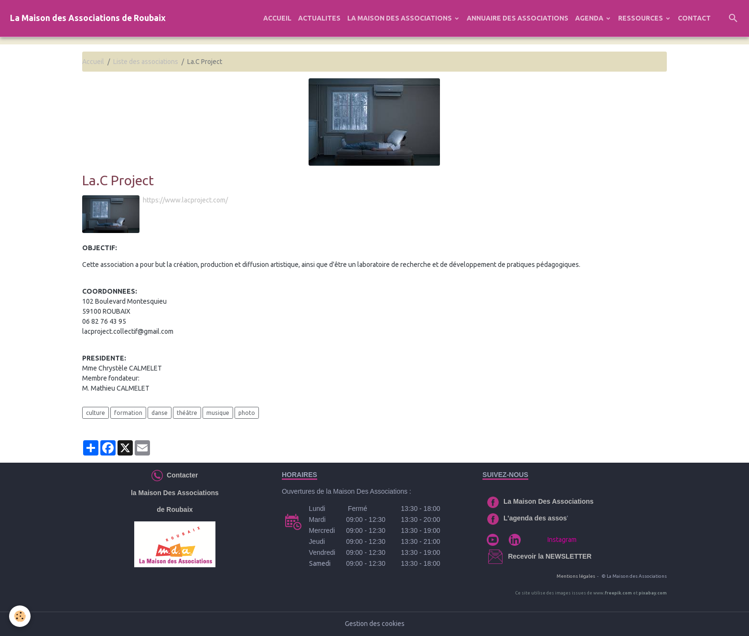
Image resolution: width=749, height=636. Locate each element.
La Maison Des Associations (548, 501)
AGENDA (590, 18)
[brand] (88, 18)
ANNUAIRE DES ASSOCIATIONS (517, 18)
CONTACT (694, 18)
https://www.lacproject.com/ (185, 200)
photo (246, 413)
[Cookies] (20, 616)
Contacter (180, 475)
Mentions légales (575, 576)
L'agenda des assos (535, 518)
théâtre (187, 413)
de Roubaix (175, 509)
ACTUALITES (319, 18)
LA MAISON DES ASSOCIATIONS (400, 18)
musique (217, 413)
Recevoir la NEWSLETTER (549, 556)
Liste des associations (145, 61)
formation (128, 413)
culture (95, 413)
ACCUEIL (277, 18)
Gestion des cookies (375, 623)
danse (159, 413)
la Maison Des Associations (175, 493)
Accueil (93, 61)
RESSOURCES (641, 18)
